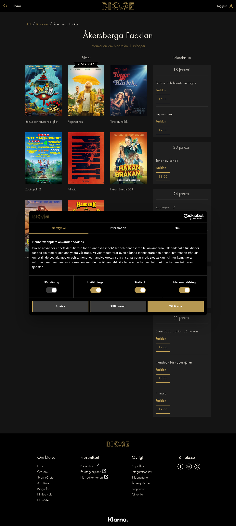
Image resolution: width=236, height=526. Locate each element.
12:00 (163, 347)
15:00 (163, 99)
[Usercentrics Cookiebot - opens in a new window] (186, 217)
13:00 (163, 177)
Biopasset (138, 489)
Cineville (137, 494)
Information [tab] (118, 228)
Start (28, 24)
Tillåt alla (175, 306)
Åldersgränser (141, 483)
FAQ (40, 466)
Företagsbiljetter (93, 471)
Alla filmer (43, 483)
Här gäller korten (94, 477)
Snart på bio (45, 478)
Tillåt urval (118, 306)
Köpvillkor (138, 466)
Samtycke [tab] (59, 228)
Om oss (42, 472)
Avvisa (60, 306)
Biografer (42, 24)
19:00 (163, 130)
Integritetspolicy (142, 472)
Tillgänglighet (140, 478)
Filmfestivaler (45, 494)
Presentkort (89, 466)
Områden (43, 500)
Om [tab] (177, 228)
